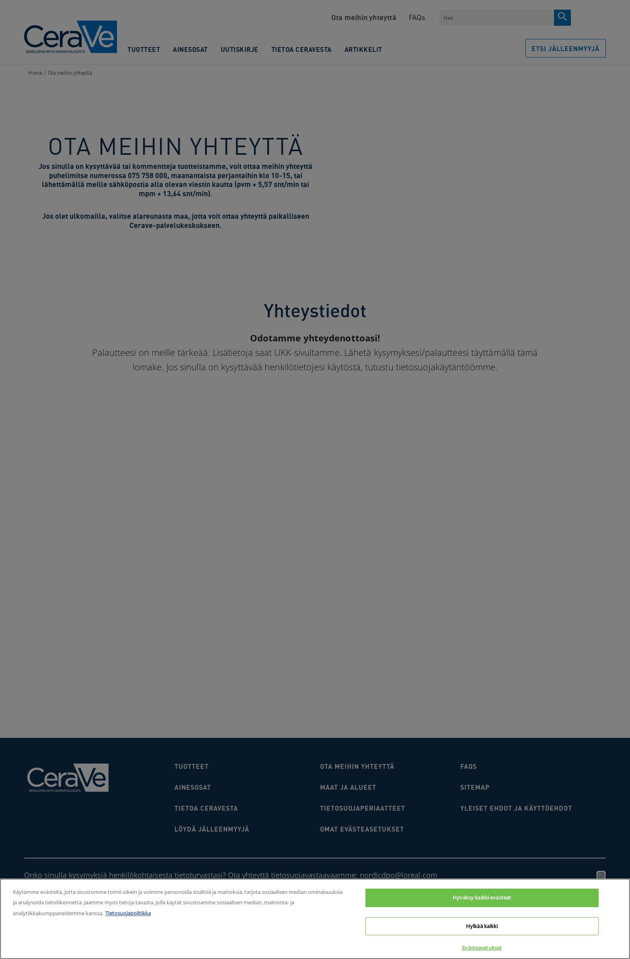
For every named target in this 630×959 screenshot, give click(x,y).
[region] (315, 919)
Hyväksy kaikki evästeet (482, 897)
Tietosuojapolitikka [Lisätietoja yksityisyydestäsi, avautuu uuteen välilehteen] (128, 913)
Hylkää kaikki (482, 926)
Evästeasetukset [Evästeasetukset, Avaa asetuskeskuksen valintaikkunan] (482, 947)
